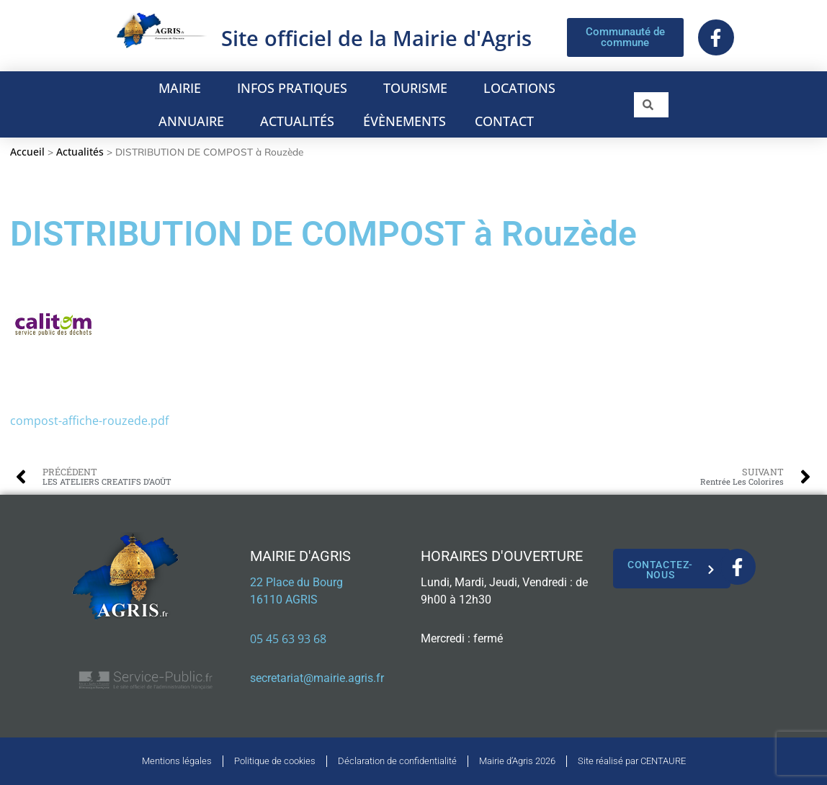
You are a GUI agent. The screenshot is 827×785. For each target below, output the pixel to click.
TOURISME (419, 88)
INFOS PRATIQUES (295, 88)
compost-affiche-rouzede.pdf (89, 421)
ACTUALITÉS (297, 121)
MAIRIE (183, 88)
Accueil (27, 151)
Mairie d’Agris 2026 (517, 760)
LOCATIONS (523, 88)
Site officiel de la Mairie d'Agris (376, 38)
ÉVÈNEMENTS (404, 121)
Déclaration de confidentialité (397, 760)
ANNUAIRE (194, 121)
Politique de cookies (275, 760)
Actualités (80, 151)
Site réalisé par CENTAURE (632, 760)
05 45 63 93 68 (288, 639)
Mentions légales (177, 760)
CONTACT (504, 121)
